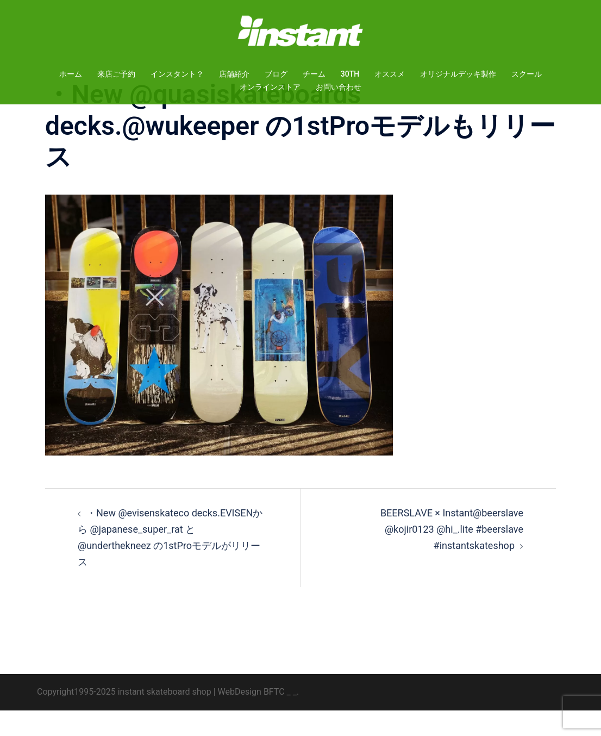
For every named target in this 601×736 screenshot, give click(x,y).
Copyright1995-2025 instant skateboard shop (124, 717)
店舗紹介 (234, 74)
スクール (526, 74)
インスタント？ (177, 74)
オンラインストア (270, 87)
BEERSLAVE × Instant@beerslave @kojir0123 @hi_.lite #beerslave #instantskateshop (451, 555)
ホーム (70, 74)
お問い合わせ (338, 87)
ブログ (276, 74)
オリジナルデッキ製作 (458, 74)
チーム (314, 74)
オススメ (389, 74)
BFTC (274, 717)
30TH (350, 74)
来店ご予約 (116, 74)
